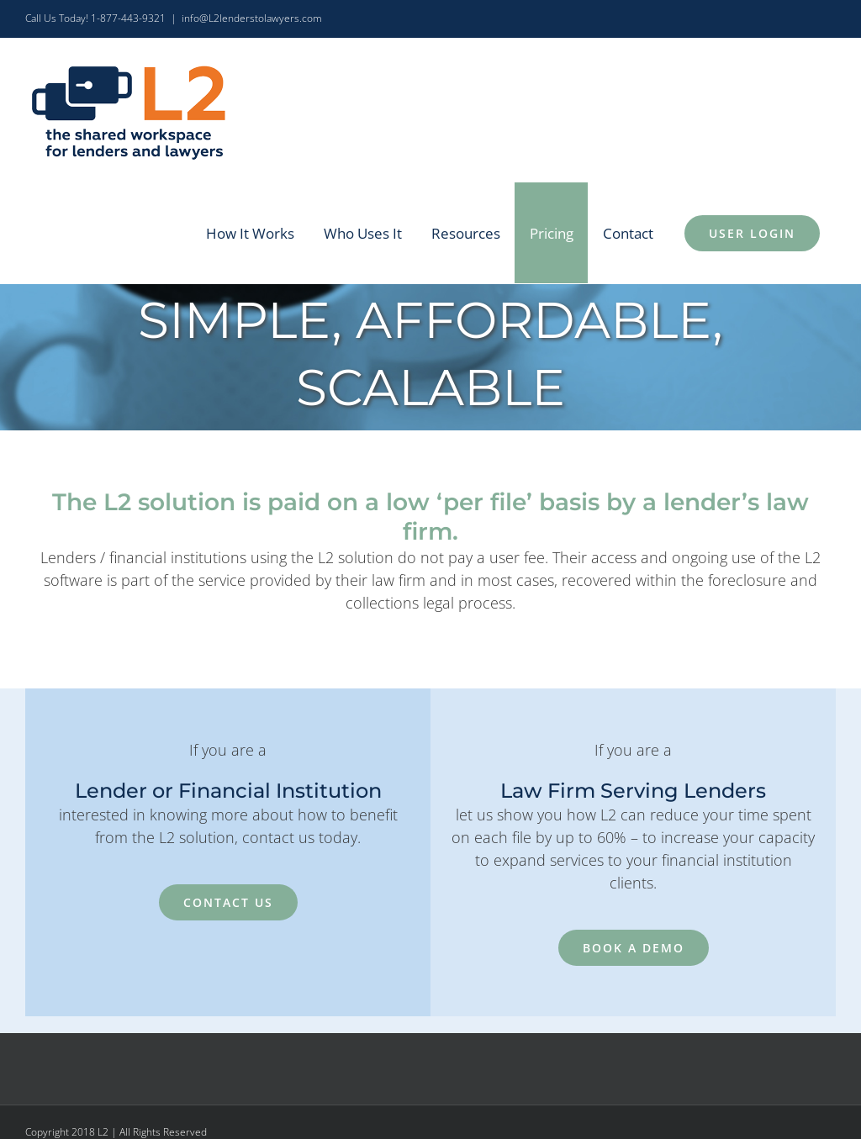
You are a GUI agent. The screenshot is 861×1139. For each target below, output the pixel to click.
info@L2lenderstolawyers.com (252, 18)
